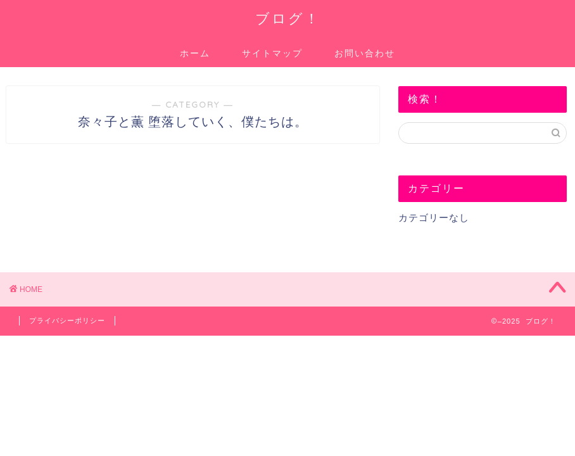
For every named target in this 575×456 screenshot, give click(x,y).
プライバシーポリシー (67, 320)
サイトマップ (272, 53)
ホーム (195, 53)
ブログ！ (287, 18)
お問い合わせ (364, 53)
